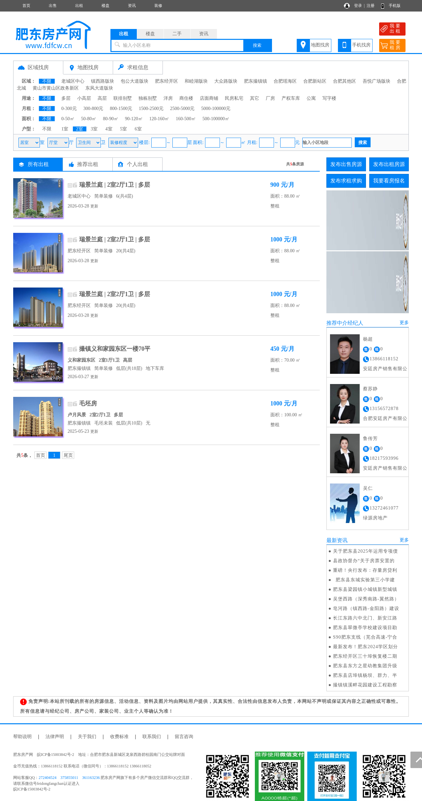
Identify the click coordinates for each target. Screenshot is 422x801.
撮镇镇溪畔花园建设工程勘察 (365, 684)
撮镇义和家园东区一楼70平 (114, 348)
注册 (371, 5)
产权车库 (291, 98)
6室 (138, 128)
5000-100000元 (215, 108)
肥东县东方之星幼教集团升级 (365, 665)
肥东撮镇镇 (255, 81)
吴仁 (368, 488)
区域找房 (38, 67)
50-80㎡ (89, 118)
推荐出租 (87, 164)
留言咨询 (184, 736)
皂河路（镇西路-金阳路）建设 (366, 608)
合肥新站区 (314, 81)
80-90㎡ (110, 118)
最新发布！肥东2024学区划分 (365, 646)
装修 (158, 5)
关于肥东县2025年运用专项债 (365, 551)
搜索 (257, 45)
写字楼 (329, 98)
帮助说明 (22, 736)
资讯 (132, 5)
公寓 (311, 98)
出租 (79, 5)
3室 (94, 128)
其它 (254, 98)
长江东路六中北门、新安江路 (365, 618)
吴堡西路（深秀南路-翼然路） (366, 598)
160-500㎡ (186, 118)
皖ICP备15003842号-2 (31, 789)
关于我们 (87, 736)
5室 (123, 128)
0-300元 (69, 108)
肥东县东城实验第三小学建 (364, 579)
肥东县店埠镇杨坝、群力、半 (365, 675)
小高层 (84, 98)
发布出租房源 (389, 164)
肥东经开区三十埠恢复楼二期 (365, 656)
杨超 (368, 339)
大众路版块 (225, 81)
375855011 (69, 777)
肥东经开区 (166, 81)
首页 (26, 5)
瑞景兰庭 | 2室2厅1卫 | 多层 (114, 184)
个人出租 (137, 164)
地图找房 (320, 44)
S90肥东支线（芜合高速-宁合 (365, 637)
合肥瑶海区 (285, 81)
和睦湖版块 (196, 81)
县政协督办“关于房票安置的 (364, 560)
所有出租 (38, 164)
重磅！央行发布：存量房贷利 (365, 570)
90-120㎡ (134, 118)
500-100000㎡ (215, 118)
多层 (66, 98)
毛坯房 (88, 403)
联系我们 (151, 736)
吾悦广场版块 (376, 81)
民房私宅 (234, 98)
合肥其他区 (344, 81)
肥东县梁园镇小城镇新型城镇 (365, 589)
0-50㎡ (68, 118)
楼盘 (105, 5)
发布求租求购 (346, 180)
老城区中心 (72, 81)
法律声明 (54, 736)
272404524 (47, 777)
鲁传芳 (370, 438)
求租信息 (137, 67)
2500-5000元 (182, 108)
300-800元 (93, 108)
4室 (109, 128)
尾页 (68, 455)
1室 (64, 128)
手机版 (395, 5)
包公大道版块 (134, 81)
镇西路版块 (102, 81)
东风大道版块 (99, 88)
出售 (53, 5)
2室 (79, 128)
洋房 (168, 98)
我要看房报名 (389, 180)
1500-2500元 (151, 108)
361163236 (91, 777)
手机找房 (361, 44)
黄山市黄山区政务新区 (56, 88)
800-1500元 (121, 108)
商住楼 (186, 98)
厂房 (270, 98)
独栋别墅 (147, 98)
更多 (404, 322)
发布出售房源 (346, 164)
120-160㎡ (159, 118)
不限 (46, 81)
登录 (358, 5)
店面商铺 (209, 98)
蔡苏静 (370, 388)
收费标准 (119, 736)
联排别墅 (122, 98)
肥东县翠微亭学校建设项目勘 (365, 627)
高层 (102, 98)
